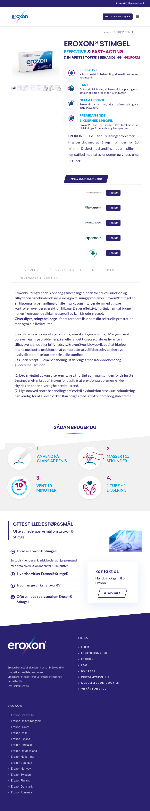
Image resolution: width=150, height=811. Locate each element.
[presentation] (29, 270)
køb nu (113, 193)
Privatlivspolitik (95, 677)
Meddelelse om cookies (100, 683)
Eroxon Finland (20, 780)
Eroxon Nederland (22, 756)
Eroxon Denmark (22, 786)
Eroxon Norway (21, 768)
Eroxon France (20, 727)
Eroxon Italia (19, 732)
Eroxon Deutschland (24, 750)
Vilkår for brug (94, 689)
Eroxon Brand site (22, 715)
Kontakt (112, 593)
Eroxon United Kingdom (26, 721)
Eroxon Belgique (21, 762)
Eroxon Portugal (21, 744)
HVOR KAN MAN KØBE (117, 16)
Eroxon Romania (21, 792)
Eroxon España (20, 739)
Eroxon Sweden (21, 774)
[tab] (28, 270)
